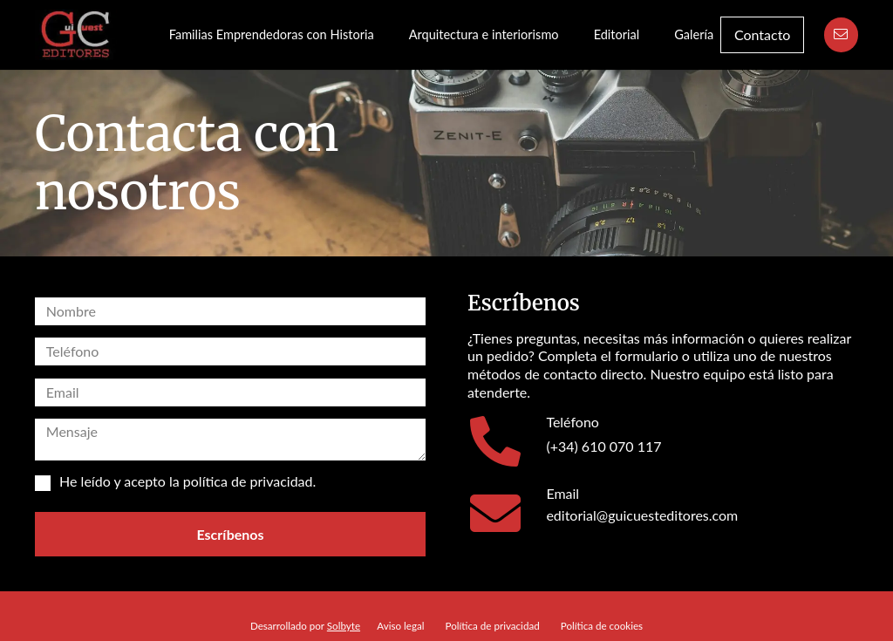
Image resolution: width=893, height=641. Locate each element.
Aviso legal (400, 625)
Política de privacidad (493, 625)
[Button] (841, 34)
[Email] (506, 513)
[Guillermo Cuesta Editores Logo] (76, 35)
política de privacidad (248, 481)
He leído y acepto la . (175, 482)
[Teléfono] (506, 441)
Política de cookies (602, 625)
